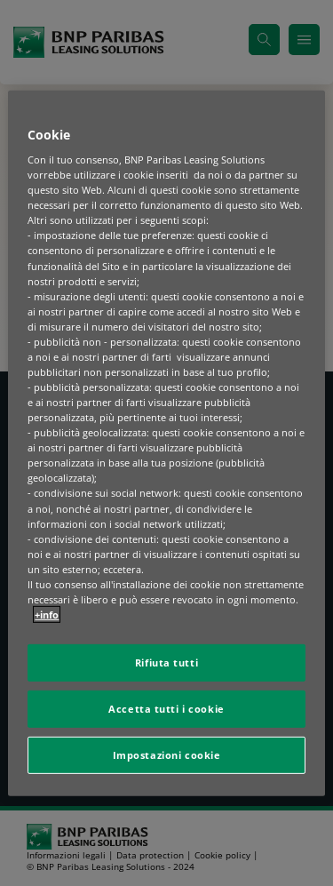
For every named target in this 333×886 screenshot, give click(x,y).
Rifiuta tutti (166, 662)
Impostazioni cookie (167, 755)
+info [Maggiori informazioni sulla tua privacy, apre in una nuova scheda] (47, 614)
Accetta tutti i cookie (166, 708)
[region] (166, 442)
